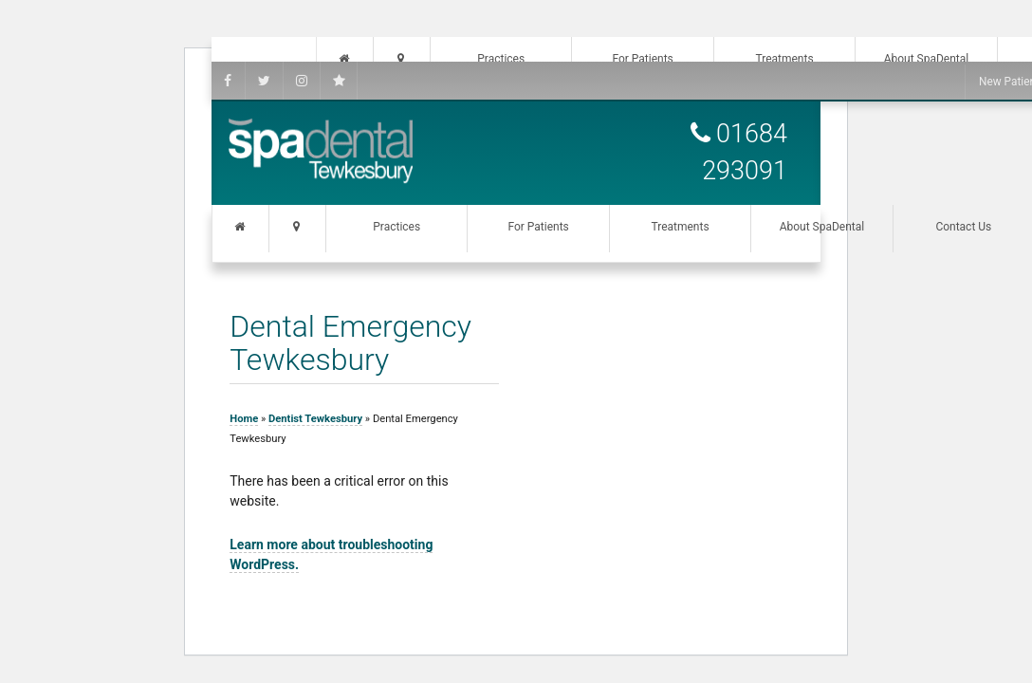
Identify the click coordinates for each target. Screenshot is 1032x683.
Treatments (680, 226)
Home (244, 419)
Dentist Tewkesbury (315, 419)
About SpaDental (822, 226)
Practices (396, 226)
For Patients (537, 226)
